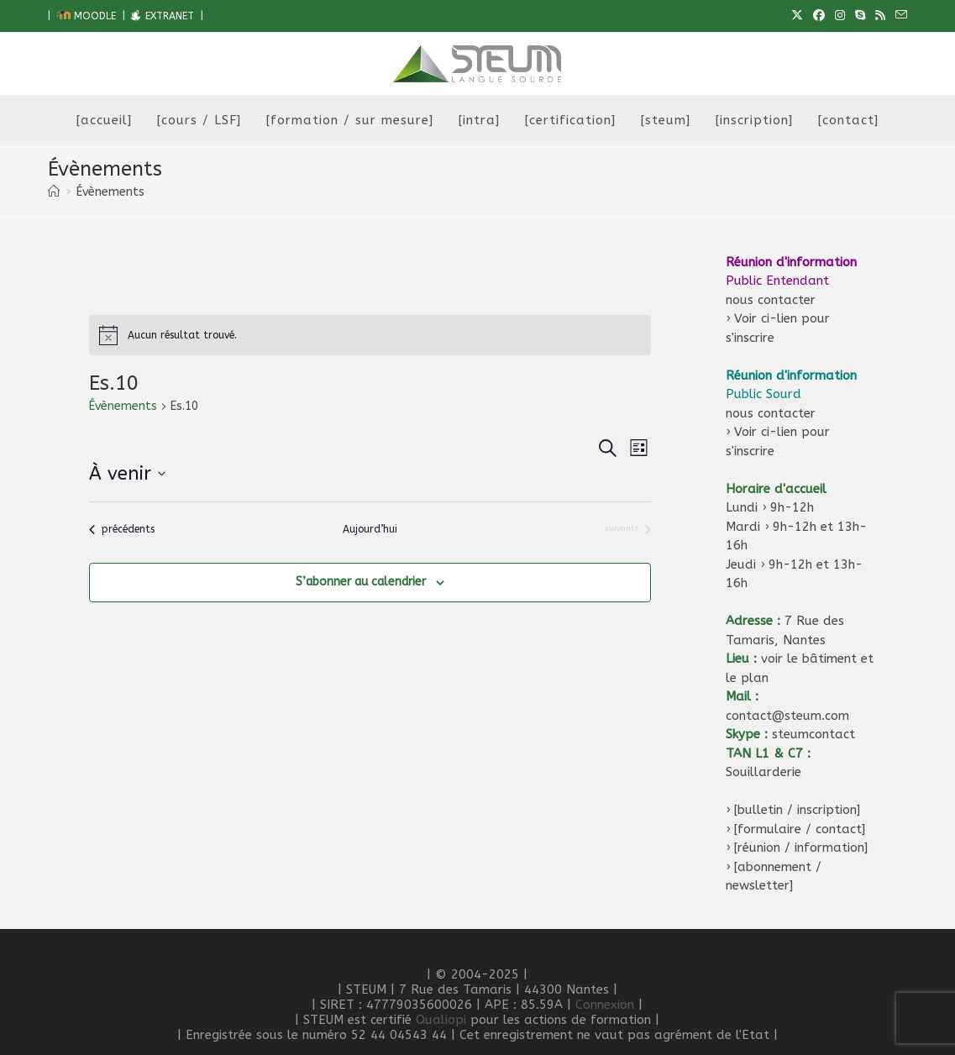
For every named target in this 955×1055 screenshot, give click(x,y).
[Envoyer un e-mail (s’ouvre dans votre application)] (898, 16)
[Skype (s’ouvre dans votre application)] (860, 16)
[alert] (369, 335)
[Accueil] (54, 192)
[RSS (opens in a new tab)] (880, 16)
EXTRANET (161, 16)
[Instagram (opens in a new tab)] (840, 16)
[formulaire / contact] (799, 829)
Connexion (604, 1004)
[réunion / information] (801, 847)
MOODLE (86, 16)
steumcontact (813, 734)
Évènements (110, 192)
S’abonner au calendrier (361, 582)
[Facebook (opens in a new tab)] (819, 16)
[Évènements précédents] (122, 529)
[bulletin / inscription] (797, 809)
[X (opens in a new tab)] (797, 16)
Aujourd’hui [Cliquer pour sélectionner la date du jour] (370, 529)
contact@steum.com (787, 715)
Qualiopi (441, 1019)
